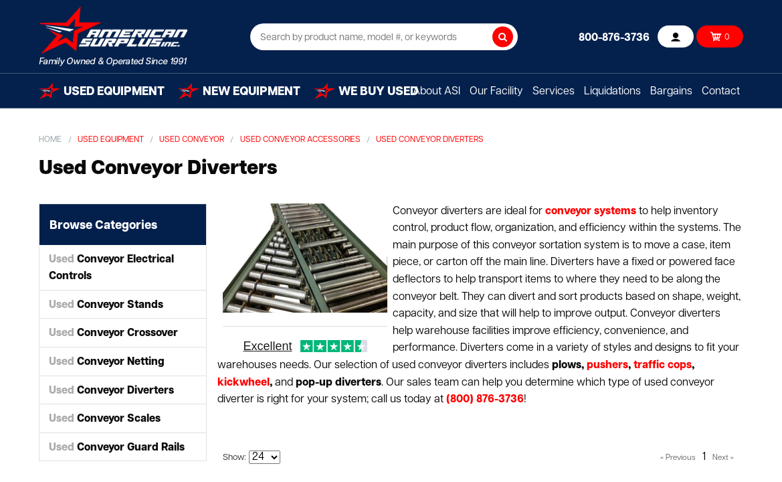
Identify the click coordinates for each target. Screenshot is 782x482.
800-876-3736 (614, 38)
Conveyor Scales (105, 419)
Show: (234, 457)
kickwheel (243, 383)
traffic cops (662, 365)
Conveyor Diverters (111, 391)
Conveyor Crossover (113, 333)
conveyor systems (590, 211)
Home (50, 140)
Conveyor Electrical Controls (111, 268)
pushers (607, 365)
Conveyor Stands (106, 305)
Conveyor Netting (107, 362)
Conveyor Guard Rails (117, 448)
